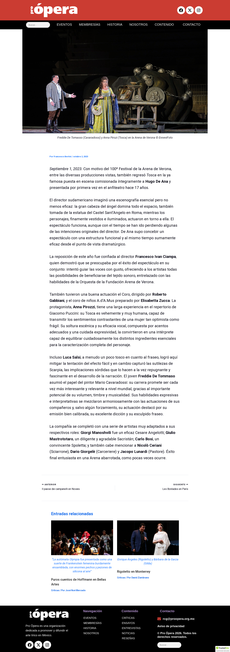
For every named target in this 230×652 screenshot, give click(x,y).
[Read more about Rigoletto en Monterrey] (148, 542)
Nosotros (91, 633)
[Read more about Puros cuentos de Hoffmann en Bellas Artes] (82, 546)
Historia (90, 628)
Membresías (93, 623)
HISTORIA (114, 24)
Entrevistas (131, 628)
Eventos (90, 618)
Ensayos (128, 623)
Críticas (55, 590)
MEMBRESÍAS (89, 24)
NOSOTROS (138, 24)
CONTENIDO (164, 24)
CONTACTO (191, 24)
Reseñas (128, 638)
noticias (128, 633)
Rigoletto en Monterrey (133, 571)
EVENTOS (64, 24)
